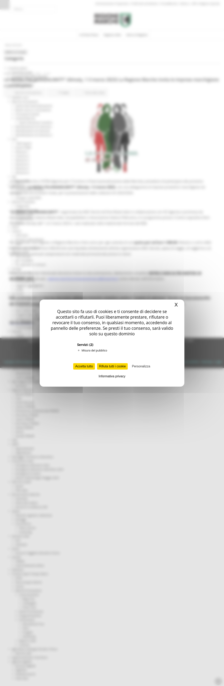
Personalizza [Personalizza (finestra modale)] (141, 366)
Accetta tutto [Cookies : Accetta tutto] (84, 366)
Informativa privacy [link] (112, 376)
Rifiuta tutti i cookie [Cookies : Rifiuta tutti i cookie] (112, 366)
